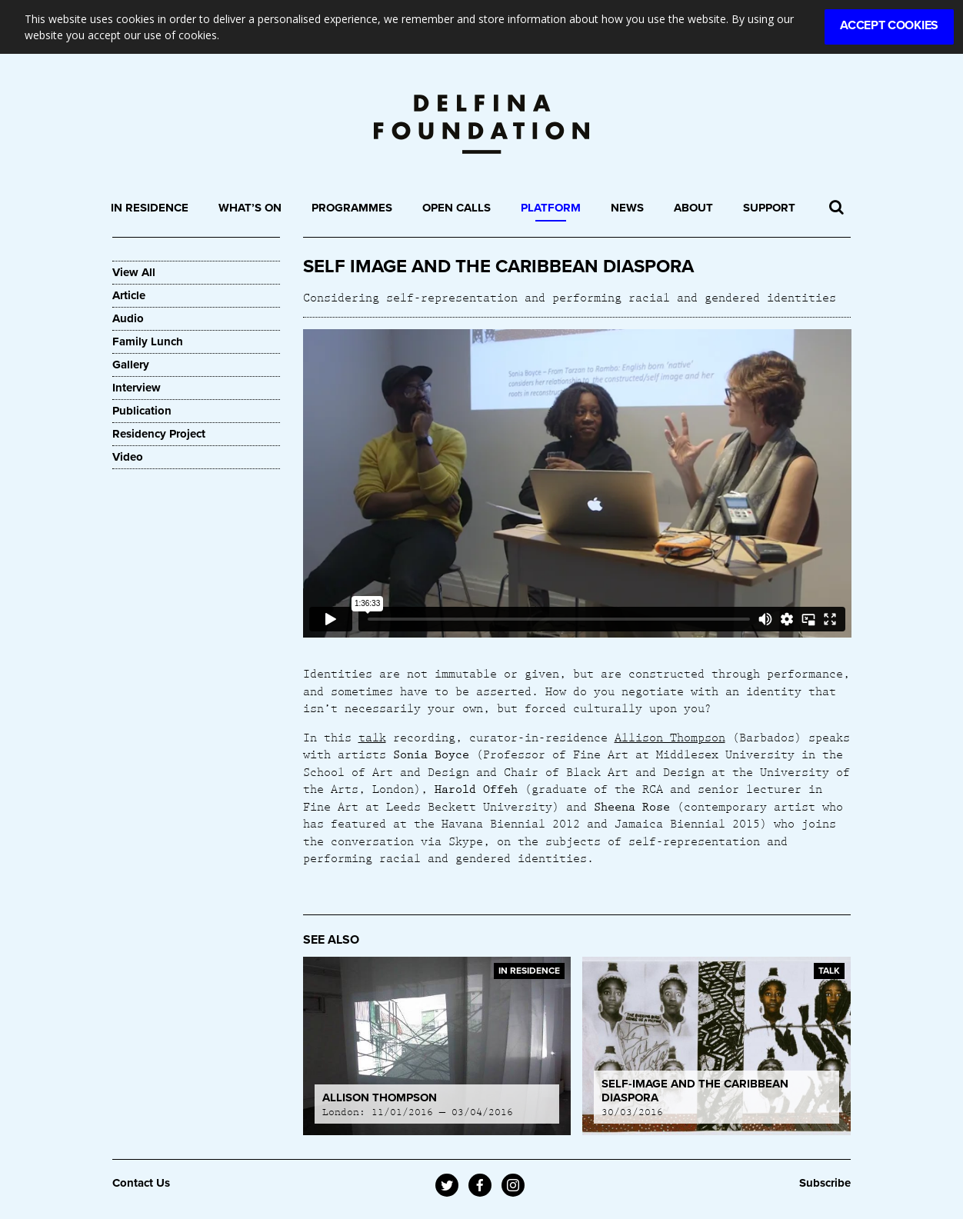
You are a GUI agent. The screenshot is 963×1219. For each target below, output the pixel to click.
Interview (136, 388)
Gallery (130, 364)
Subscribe (825, 1183)
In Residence (149, 208)
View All (133, 272)
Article (128, 295)
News (627, 208)
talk (372, 737)
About (693, 208)
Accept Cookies (889, 25)
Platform (551, 208)
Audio (128, 318)
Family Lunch (147, 341)
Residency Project (158, 434)
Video (127, 457)
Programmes (352, 208)
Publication (142, 411)
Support (769, 208)
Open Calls (456, 208)
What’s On (250, 208)
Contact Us (141, 1183)
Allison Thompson (670, 737)
